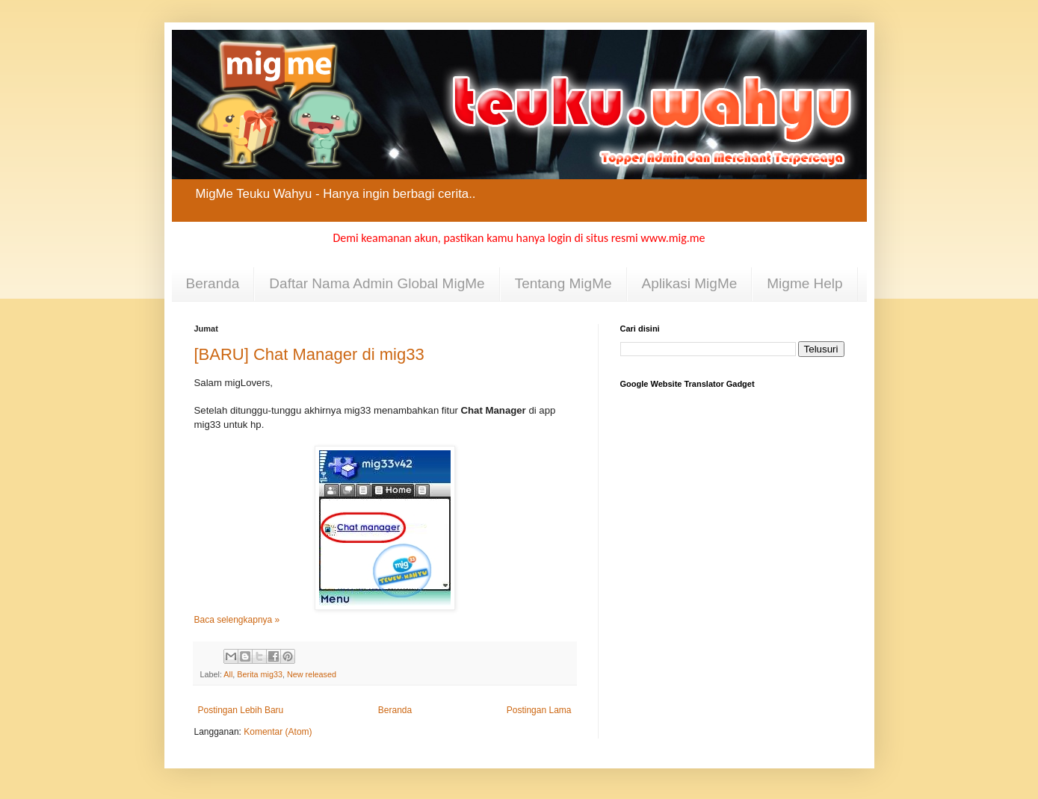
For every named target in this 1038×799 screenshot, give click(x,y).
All (227, 674)
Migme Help (804, 283)
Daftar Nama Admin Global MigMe (376, 283)
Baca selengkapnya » (237, 620)
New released (311, 674)
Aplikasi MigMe (690, 283)
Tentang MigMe (563, 283)
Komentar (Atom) (278, 732)
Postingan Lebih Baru (241, 710)
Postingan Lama (539, 710)
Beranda (213, 283)
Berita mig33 (259, 674)
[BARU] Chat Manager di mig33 (309, 354)
